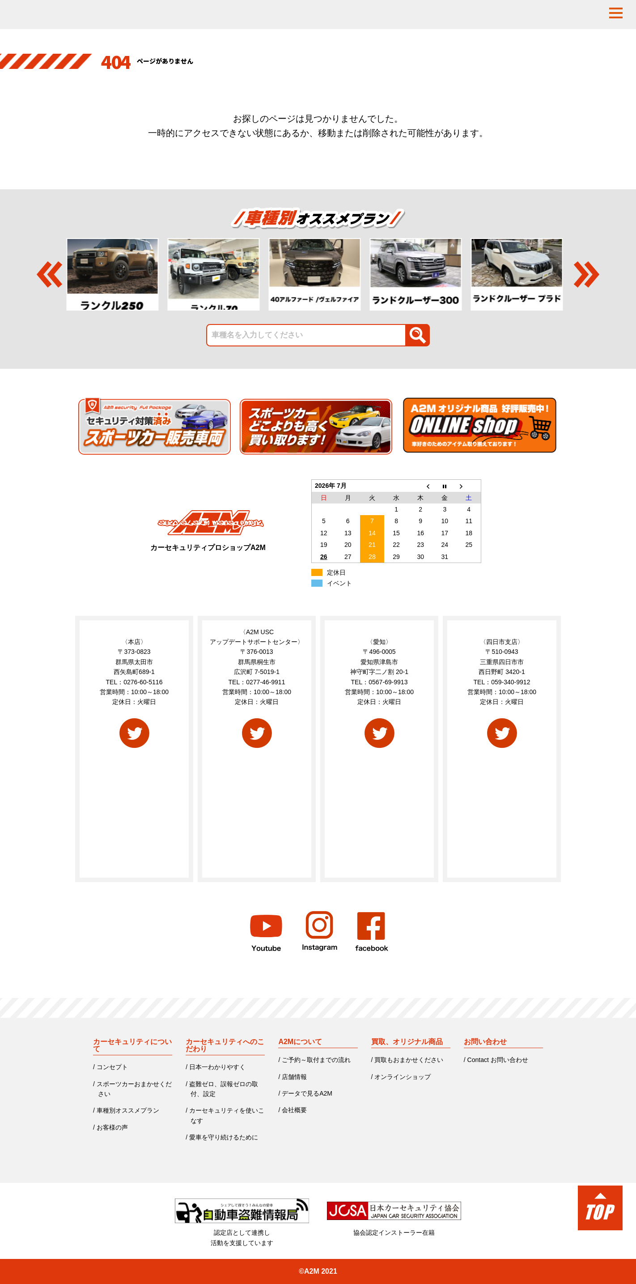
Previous (49, 274)
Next (586, 274)
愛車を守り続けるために (223, 1137)
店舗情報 (294, 1076)
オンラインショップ (402, 1076)
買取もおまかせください (408, 1059)
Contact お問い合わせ (497, 1059)
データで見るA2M (307, 1093)
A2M (311, 1271)
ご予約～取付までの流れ (316, 1059)
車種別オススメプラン (128, 1110)
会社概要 (294, 1109)
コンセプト (112, 1067)
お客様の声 (112, 1127)
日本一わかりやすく (217, 1067)
